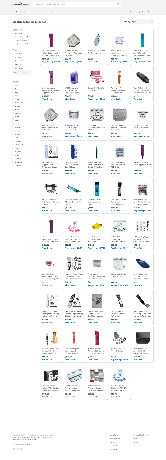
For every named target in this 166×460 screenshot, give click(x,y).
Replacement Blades (22, 44)
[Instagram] (21, 452)
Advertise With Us (115, 449)
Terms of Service (115, 442)
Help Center (113, 446)
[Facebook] (14, 452)
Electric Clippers (21, 40)
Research (135, 442)
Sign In (132, 12)
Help (138, 12)
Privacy (150, 12)
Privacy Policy (114, 439)
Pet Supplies (17, 33)
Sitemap (135, 446)
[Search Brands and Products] (118, 4)
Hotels (53, 12)
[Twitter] (17, 452)
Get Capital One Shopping (141, 439)
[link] (21, 4)
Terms (144, 12)
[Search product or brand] (77, 4)
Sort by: (127, 22)
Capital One (113, 453)
